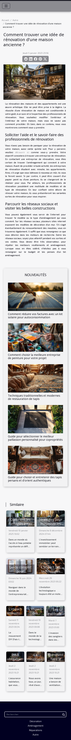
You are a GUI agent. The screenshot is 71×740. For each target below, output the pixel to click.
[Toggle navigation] (6, 6)
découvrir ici (22, 152)
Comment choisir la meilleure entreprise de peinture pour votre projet (34, 356)
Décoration (36, 721)
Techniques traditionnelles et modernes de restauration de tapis (34, 397)
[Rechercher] (35, 714)
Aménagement (35, 725)
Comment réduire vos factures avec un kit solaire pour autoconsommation (35, 315)
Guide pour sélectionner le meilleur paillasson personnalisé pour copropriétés (35, 438)
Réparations (35, 730)
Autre (15, 20)
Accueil (5, 20)
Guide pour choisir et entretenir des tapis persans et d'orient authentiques (35, 478)
